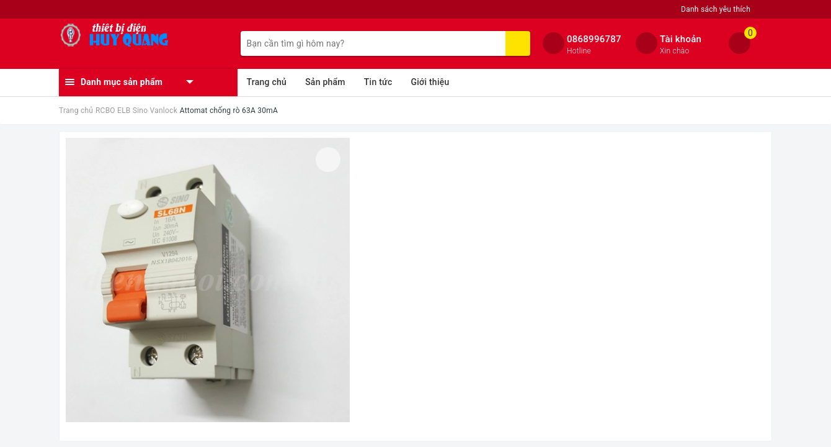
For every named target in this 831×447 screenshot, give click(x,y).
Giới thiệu (430, 82)
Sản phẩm (325, 82)
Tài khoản (680, 39)
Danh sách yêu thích (715, 9)
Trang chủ (267, 82)
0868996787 (594, 39)
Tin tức (378, 82)
